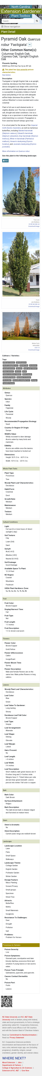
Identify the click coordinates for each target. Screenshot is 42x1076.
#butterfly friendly (9, 377)
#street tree (24, 365)
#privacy (19, 368)
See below (6, 75)
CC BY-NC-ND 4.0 (34, 224)
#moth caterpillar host (10, 365)
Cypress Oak (9, 56)
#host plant (7, 380)
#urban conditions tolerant (12, 374)
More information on (16, 151)
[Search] (18, 21)
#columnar (33, 365)
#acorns (18, 371)
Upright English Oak (19, 58)
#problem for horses (23, 377)
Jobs (20, 1062)
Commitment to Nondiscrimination (23, 1035)
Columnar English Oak (15, 53)
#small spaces (21, 362)
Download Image (33, 226)
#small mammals (8, 368)
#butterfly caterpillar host (21, 380)
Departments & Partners (11, 1065)
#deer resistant (8, 371)
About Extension (8, 1062)
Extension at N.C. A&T (10, 1070)
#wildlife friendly (8, 383)
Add (5, 161)
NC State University (9, 1017)
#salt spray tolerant (30, 368)
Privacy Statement (17, 1038)
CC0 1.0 (37, 347)
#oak (24, 371)
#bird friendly (27, 374)
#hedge (34, 380)
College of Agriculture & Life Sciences (17, 1068)
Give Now (25, 1070)
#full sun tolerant (8, 362)
